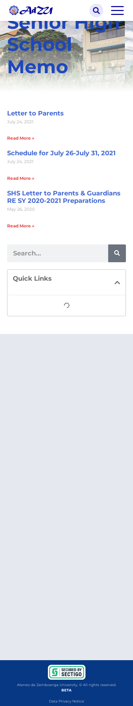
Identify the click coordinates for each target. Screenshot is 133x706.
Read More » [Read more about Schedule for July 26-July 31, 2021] (20, 178)
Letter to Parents (35, 113)
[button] (96, 10)
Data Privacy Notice (66, 701)
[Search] (117, 253)
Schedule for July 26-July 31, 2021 (61, 153)
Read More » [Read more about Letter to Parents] (20, 138)
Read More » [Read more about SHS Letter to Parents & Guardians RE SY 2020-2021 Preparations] (20, 225)
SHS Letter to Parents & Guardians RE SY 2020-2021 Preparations (64, 197)
